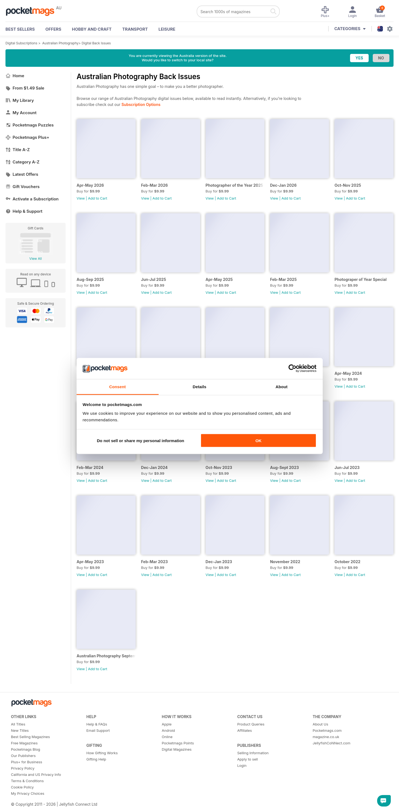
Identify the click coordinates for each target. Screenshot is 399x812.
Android (168, 730)
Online (167, 737)
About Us (320, 724)
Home (14, 75)
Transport (135, 29)
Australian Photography (60, 43)
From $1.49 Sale (24, 88)
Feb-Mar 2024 (90, 467)
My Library (19, 100)
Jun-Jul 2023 (347, 467)
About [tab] (282, 386)
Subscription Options (140, 104)
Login (241, 765)
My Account (21, 112)
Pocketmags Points (178, 743)
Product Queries (250, 724)
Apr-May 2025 (219, 279)
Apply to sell (247, 759)
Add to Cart (97, 198)
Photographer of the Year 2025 (234, 185)
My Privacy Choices (27, 793)
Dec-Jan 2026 (283, 185)
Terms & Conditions (27, 781)
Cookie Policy (22, 787)
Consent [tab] (117, 386)
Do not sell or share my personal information (140, 440)
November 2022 (285, 561)
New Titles (20, 730)
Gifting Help (96, 759)
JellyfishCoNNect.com (331, 743)
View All (35, 259)
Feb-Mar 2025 (283, 279)
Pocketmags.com (327, 730)
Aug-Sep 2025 (90, 279)
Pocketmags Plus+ (27, 137)
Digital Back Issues (96, 43)
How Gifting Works (102, 753)
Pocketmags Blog (25, 749)
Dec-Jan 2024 (154, 467)
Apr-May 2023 (90, 561)
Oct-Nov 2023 (219, 467)
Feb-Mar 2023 (154, 561)
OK (258, 440)
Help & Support (23, 211)
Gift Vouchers (22, 186)
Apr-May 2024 (348, 373)
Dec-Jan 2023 (219, 561)
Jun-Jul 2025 (153, 279)
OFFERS (53, 29)
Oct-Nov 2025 (347, 185)
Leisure (167, 29)
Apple (167, 724)
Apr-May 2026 (90, 185)
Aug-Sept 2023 (284, 467)
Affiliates (244, 730)
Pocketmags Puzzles (29, 125)
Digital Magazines (177, 749)
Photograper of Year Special (360, 279)
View (81, 198)
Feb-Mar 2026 (154, 185)
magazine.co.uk (326, 737)
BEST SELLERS (20, 29)
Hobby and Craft (92, 29)
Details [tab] (199, 386)
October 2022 (347, 561)
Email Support (98, 730)
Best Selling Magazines (30, 737)
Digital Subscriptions (21, 43)
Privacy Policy (22, 768)
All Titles (18, 724)
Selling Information (253, 753)
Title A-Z (17, 149)
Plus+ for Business (26, 762)
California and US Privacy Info (36, 774)
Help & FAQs (96, 724)
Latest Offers (21, 174)
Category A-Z (22, 162)
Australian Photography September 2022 (106, 655)
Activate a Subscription (32, 198)
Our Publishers (23, 755)
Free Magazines (24, 743)
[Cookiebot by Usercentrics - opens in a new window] (292, 368)
